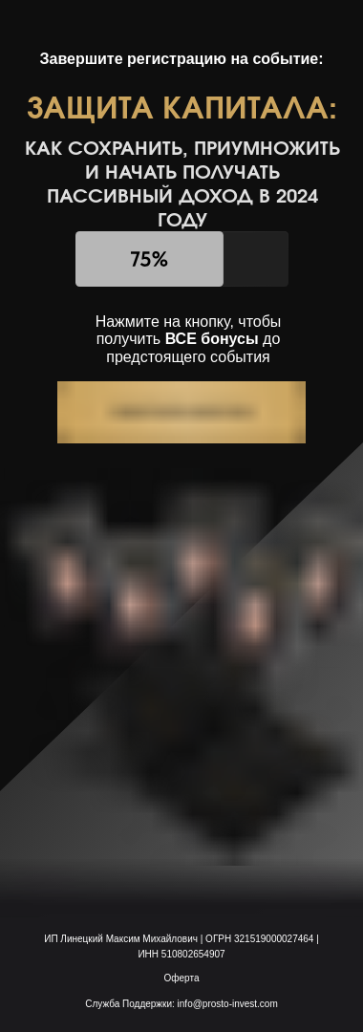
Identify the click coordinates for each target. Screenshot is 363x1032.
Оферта (182, 978)
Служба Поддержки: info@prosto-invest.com (181, 1004)
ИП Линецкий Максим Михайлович (122, 939)
